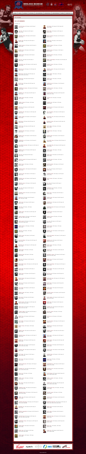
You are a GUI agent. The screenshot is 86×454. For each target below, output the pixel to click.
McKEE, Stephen (21, 249)
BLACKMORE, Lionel (22, 64)
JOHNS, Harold (21, 202)
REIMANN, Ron (49, 325)
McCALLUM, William (22, 240)
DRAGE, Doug (21, 126)
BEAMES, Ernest (21, 50)
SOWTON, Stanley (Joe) (22, 363)
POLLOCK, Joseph (50, 311)
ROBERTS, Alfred (21, 330)
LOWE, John (21, 230)
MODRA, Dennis (21, 273)
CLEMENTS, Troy (21, 92)
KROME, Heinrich (21, 211)
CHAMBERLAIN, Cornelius (23, 88)
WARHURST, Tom (21, 406)
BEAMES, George (50, 50)
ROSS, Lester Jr (49, 335)
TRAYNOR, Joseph (50, 392)
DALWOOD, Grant (50, 107)
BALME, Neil (49, 40)
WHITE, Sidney (49, 411)
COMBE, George (21, 97)
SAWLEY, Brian (49, 344)
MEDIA (62, 13)
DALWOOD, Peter (21, 111)
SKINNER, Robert (50, 354)
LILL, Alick (48, 221)
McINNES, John (49, 240)
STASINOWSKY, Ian (50, 363)
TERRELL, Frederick (50, 378)
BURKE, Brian (21, 78)
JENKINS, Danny (49, 197)
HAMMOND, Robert (50, 173)
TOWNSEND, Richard (22, 392)
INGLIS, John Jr (49, 192)
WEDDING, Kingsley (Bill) (23, 411)
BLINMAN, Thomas (50, 64)
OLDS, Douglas (21, 287)
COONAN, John (49, 97)
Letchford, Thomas (50, 216)
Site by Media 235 (43, 452)
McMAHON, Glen (49, 249)
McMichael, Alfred (21, 254)
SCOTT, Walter (21, 354)
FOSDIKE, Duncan (22, 135)
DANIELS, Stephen (22, 116)
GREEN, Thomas (21, 164)
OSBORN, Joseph (22, 292)
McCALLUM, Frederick (50, 235)
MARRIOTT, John (49, 230)
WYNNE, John (49, 430)
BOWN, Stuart (21, 73)
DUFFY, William (49, 126)
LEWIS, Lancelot (21, 221)
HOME (15, 13)
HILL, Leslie (49, 183)
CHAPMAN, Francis (50, 88)
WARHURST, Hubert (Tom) (51, 401)
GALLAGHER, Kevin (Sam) (23, 145)
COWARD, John (49, 102)
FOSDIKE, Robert (50, 135)
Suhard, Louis (21, 373)
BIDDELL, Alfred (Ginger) (51, 59)
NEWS (20, 13)
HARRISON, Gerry (21, 178)
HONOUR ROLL (47, 13)
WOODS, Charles (50, 420)
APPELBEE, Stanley (22, 35)
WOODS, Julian (21, 430)
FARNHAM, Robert (22, 130)
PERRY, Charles (21, 306)
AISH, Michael (49, 26)
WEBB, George (49, 406)
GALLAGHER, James (50, 140)
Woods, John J (49, 425)
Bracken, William (49, 73)
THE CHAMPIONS (39, 13)
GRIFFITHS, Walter (50, 164)
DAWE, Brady (21, 121)
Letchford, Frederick (22, 216)
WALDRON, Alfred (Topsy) (23, 401)
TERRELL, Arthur (21, 378)
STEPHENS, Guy (21, 368)
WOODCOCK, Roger (50, 416)
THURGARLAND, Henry (51, 387)
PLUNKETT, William (22, 311)
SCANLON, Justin (21, 349)
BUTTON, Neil (21, 83)
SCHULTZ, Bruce (49, 349)
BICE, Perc (20, 59)
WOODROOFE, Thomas (22, 420)
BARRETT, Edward (50, 45)
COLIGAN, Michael (50, 92)
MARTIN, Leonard (21, 235)
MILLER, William (49, 268)
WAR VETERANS (56, 13)
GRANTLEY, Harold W (22, 159)
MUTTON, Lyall (49, 273)
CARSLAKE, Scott (50, 83)
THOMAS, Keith (49, 382)
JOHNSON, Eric (49, 202)
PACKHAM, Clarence (50, 292)
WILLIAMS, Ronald (22, 416)
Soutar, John (49, 359)
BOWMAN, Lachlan (50, 69)
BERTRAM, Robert (50, 54)
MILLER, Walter (21, 268)
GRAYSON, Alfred (50, 159)
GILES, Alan (20, 154)
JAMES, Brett (21, 197)
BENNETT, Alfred (21, 54)
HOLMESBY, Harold (22, 192)
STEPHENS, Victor (50, 368)
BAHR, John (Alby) (50, 35)
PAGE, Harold (21, 297)
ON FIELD (25, 13)
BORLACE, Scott (21, 69)
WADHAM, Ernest (50, 397)
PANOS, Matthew (49, 297)
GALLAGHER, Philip (50, 145)
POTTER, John (49, 316)
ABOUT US (68, 13)
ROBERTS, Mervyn (50, 330)
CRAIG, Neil (20, 107)
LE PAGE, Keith (49, 211)
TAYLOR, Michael (49, 373)
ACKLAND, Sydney (22, 26)
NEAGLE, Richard (21, 278)
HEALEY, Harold (49, 178)
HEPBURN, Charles (22, 183)
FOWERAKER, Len (22, 140)
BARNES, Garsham (22, 45)
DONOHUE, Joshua (50, 121)
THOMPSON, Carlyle (22, 387)
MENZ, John (21, 259)
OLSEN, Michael (49, 287)
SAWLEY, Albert (21, 344)
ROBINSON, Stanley (22, 335)
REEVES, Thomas (22, 325)
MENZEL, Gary (49, 259)
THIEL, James (21, 382)
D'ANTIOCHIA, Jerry (50, 116)
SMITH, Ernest (21, 359)
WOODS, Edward (21, 425)
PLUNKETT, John (49, 306)
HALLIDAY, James (21, 173)
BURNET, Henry (49, 78)
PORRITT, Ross (21, 316)
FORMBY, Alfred (49, 130)
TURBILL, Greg (21, 397)
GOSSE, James (49, 154)
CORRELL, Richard (22, 102)
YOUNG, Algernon (21, 435)
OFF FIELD (31, 13)
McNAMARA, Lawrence (50, 254)
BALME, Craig (21, 40)
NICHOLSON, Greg (50, 278)
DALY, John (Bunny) (50, 111)
